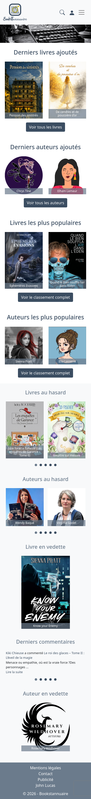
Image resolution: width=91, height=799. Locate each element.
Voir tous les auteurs (45, 202)
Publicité (45, 779)
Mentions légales (45, 768)
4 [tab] (50, 465)
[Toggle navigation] (81, 12)
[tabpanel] (25, 430)
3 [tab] (45, 465)
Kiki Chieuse (15, 653)
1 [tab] (36, 465)
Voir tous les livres (45, 127)
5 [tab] (55, 465)
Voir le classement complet (45, 297)
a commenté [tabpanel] (45, 662)
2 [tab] (41, 465)
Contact (46, 773)
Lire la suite (14, 672)
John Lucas (45, 785)
